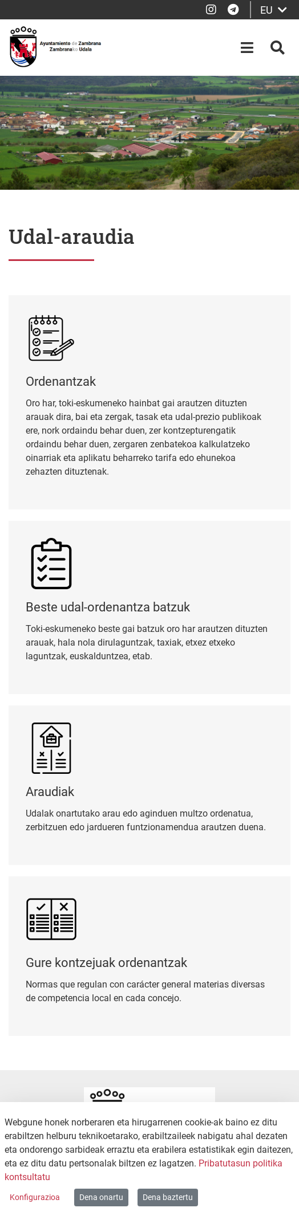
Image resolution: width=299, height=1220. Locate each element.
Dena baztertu (168, 1197)
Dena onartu (101, 1197)
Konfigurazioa (35, 1197)
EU (273, 10)
